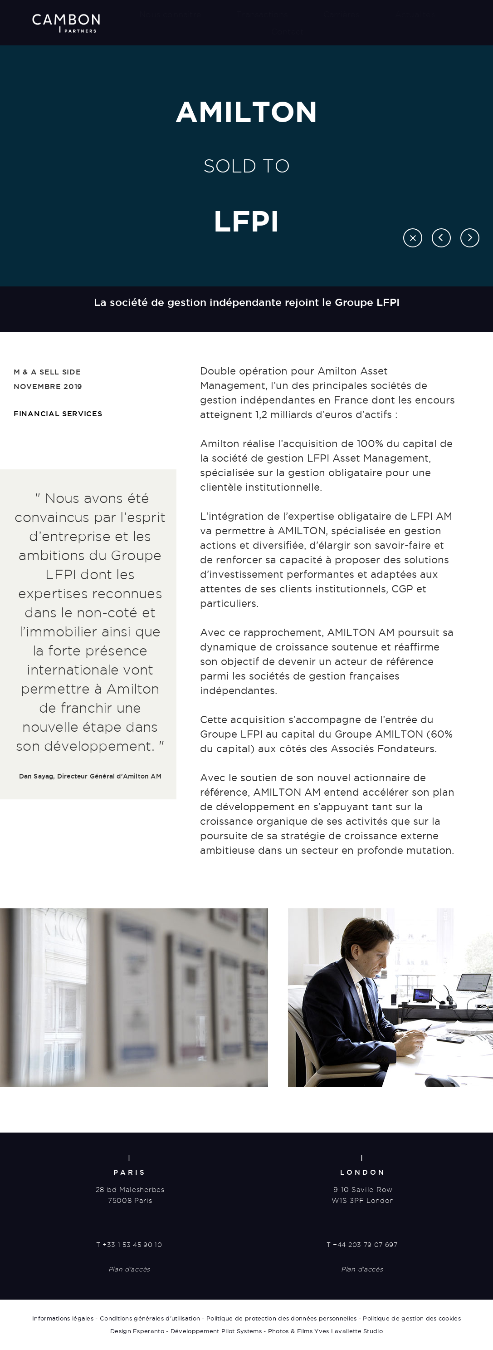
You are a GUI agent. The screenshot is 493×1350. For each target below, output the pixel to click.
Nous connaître (170, 14)
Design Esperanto (137, 1331)
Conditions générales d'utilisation (150, 1318)
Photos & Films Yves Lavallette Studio (325, 1331)
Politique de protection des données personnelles (281, 1318)
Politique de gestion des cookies (412, 1318)
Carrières (341, 14)
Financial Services (58, 413)
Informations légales (62, 1318)
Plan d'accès (129, 1269)
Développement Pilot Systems (216, 1331)
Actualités (415, 14)
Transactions (262, 14)
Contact (287, 31)
